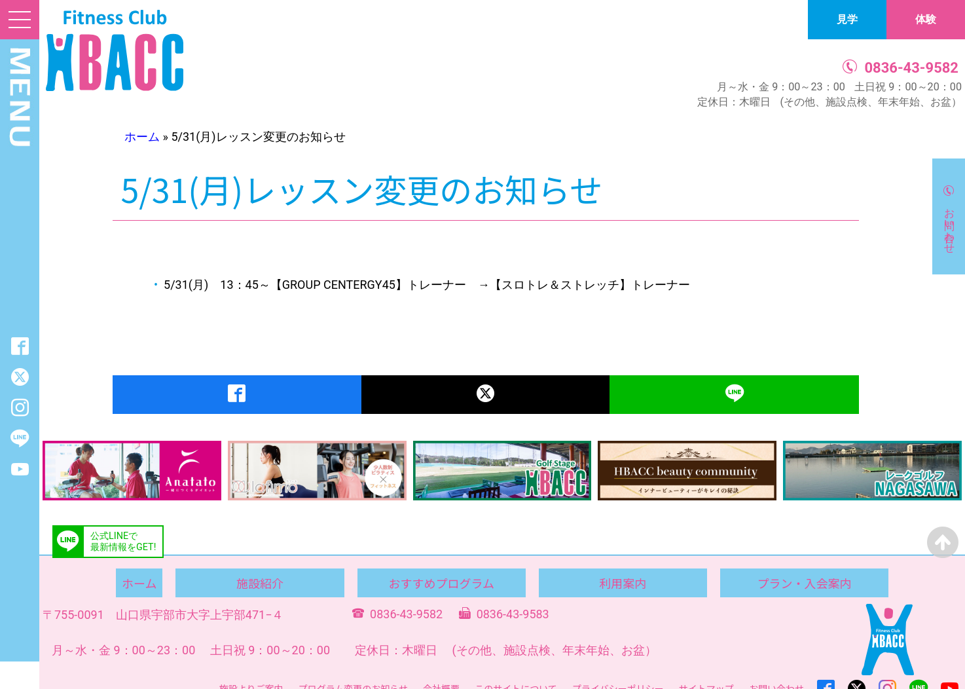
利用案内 (622, 582)
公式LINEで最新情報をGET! (123, 542)
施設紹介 (259, 582)
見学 (847, 19)
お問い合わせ (949, 224)
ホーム (142, 136)
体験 (925, 19)
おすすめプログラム (441, 582)
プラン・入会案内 (804, 582)
